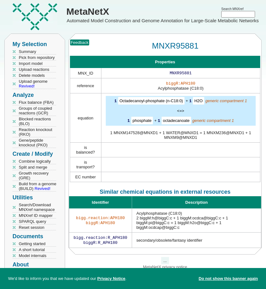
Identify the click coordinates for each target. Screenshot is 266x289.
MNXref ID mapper (36, 215)
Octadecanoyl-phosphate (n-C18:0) (151, 102)
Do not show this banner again (228, 278)
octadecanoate (176, 121)
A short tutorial (32, 249)
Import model (31, 63)
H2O (198, 102)
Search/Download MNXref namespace (37, 207)
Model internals (32, 255)
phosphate (142, 121)
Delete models (32, 75)
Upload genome (33, 83)
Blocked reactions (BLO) (35, 121)
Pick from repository (37, 57)
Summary (27, 51)
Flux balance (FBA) (36, 102)
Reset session (31, 227)
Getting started (32, 243)
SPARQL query (32, 221)
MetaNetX (87, 11)
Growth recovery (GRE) (34, 175)
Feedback (80, 42)
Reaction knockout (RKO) (35, 132)
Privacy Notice (111, 278)
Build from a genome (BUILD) (37, 186)
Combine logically (35, 161)
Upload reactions (34, 69)
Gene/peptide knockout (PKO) (33, 142)
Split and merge (33, 167)
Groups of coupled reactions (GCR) (35, 110)
